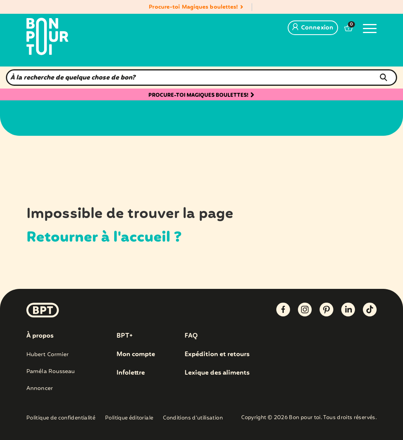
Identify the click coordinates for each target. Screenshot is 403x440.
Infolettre (130, 373)
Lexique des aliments (217, 373)
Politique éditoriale (129, 418)
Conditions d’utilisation (193, 418)
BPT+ (124, 336)
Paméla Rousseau (50, 371)
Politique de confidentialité (60, 418)
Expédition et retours (217, 354)
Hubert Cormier (47, 354)
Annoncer (39, 388)
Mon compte (135, 354)
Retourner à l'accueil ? (104, 237)
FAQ (191, 336)
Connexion (312, 28)
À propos (40, 336)
